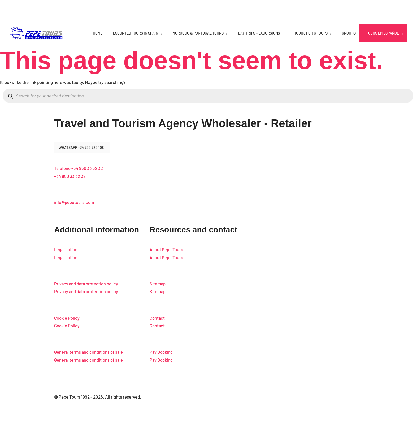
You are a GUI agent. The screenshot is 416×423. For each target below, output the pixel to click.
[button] (82, 147)
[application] (160, 33)
